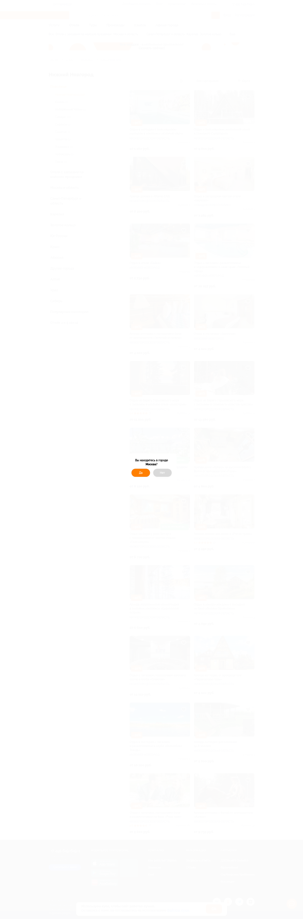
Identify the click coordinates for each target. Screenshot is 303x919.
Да (141, 472)
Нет (162, 472)
